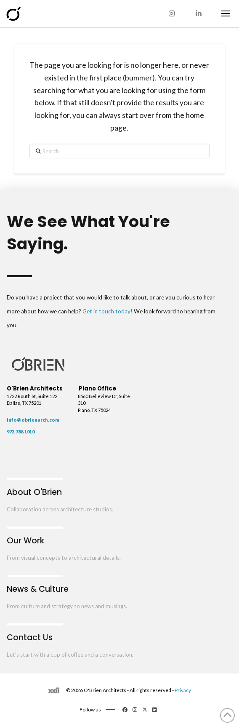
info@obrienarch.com (33, 419)
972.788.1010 (21, 431)
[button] (225, 13)
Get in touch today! (107, 311)
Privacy (183, 690)
